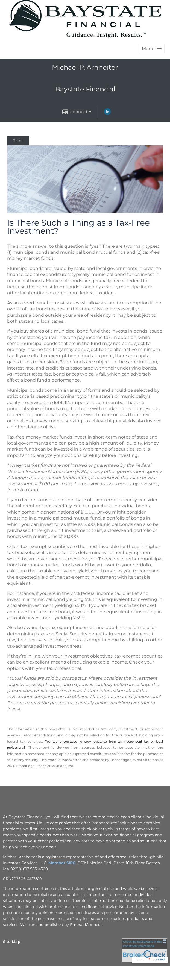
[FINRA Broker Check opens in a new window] (144, 950)
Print (18, 140)
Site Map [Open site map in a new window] (11, 941)
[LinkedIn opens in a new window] (107, 113)
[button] (152, 48)
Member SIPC (61, 862)
